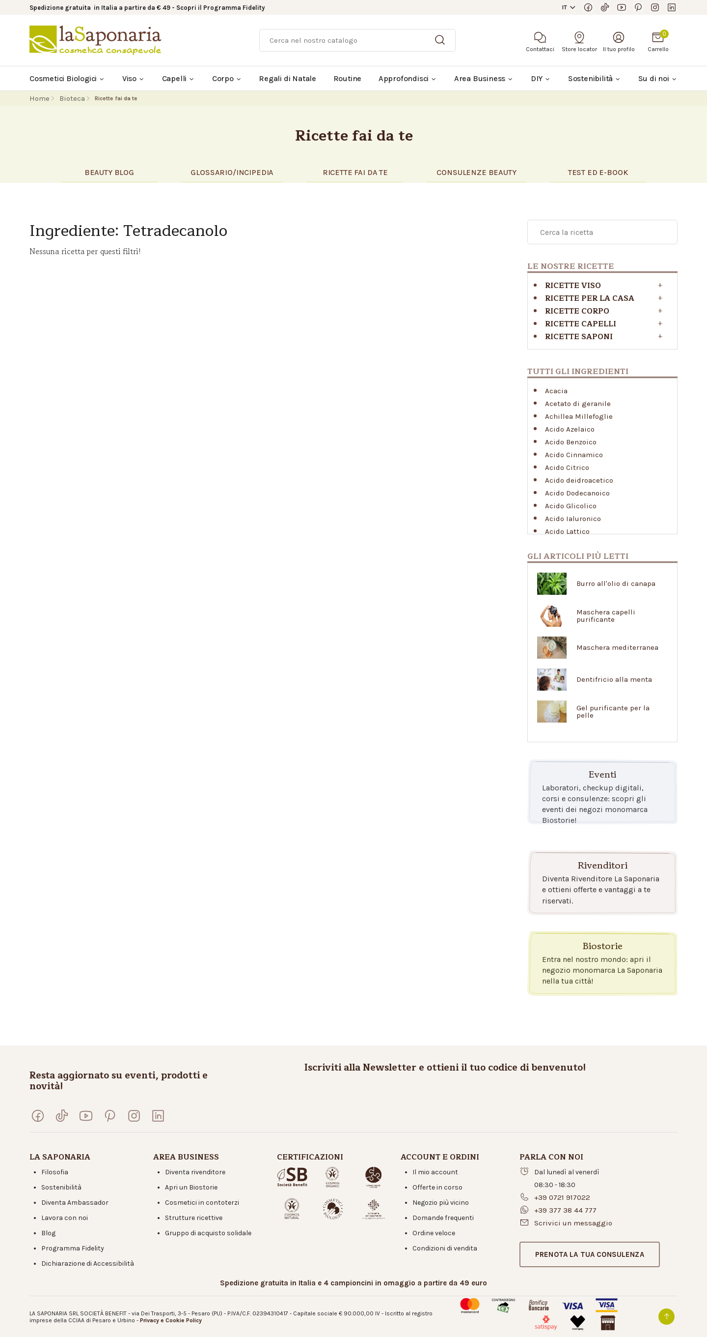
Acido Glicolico (571, 505)
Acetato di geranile (578, 403)
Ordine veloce (433, 1233)
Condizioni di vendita (444, 1248)
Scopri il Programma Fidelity (220, 7)
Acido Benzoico (571, 441)
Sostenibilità (61, 1187)
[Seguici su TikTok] (605, 7)
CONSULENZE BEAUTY (476, 172)
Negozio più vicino (440, 1202)
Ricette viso (573, 286)
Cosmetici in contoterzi (202, 1202)
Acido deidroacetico (579, 480)
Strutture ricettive (193, 1218)
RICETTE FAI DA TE (355, 172)
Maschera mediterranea (617, 647)
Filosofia (54, 1172)
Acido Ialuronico (573, 518)
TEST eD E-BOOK (598, 172)
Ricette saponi (579, 337)
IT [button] (564, 7)
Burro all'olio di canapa (615, 583)
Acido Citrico (567, 467)
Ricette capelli (580, 324)
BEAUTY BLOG (109, 172)
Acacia (556, 390)
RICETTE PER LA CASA (589, 298)
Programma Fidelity (72, 1248)
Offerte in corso (437, 1187)
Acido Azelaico (570, 429)
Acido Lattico (567, 531)
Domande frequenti (443, 1218)
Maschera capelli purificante (605, 616)
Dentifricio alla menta (614, 679)
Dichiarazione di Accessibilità (87, 1263)
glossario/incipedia (231, 172)
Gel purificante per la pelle (613, 711)
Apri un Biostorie (191, 1187)
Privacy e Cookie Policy (171, 1320)
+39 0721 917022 (562, 1197)
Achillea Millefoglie (579, 416)
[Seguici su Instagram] (655, 7)
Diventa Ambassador (75, 1202)
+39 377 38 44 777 (565, 1210)
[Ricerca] (357, 40)
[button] (589, 1254)
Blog (48, 1233)
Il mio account (435, 1172)
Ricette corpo (577, 311)
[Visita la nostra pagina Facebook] (588, 7)
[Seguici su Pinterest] (638, 7)
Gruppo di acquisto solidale (208, 1233)
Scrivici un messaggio (573, 1223)
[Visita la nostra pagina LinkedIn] (672, 7)
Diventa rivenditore (195, 1172)
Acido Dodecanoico (577, 493)
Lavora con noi (64, 1218)
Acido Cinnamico (574, 454)
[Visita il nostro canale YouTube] (621, 7)
